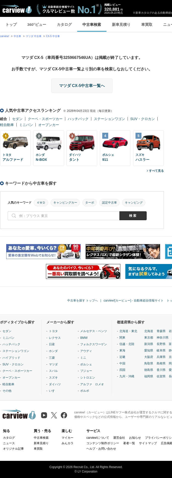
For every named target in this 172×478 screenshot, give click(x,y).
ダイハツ (55, 384)
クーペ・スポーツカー (45, 119)
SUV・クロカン (142, 119)
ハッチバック (78, 119)
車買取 (146, 24)
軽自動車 (7, 125)
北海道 (148, 331)
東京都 (148, 337)
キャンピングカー (65, 202)
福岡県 (148, 376)
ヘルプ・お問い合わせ (101, 448)
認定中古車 (109, 202)
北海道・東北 (128, 331)
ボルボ (84, 390)
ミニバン (26, 125)
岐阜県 (161, 350)
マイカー (67, 437)
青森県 (161, 331)
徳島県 (148, 370)
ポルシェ (86, 364)
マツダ (53, 364)
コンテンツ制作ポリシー (102, 443)
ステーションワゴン (109, 119)
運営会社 (119, 437)
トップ (11, 24)
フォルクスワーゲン (93, 344)
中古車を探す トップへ (82, 300)
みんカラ (67, 443)
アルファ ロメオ (92, 384)
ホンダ (53, 351)
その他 (6, 390)
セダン (17, 119)
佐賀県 (161, 376)
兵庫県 (161, 357)
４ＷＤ (40, 202)
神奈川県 (163, 337)
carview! (4, 36)
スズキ (53, 377)
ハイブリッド (11, 357)
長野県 (161, 344)
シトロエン (87, 377)
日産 (52, 344)
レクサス (55, 338)
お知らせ (135, 437)
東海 (122, 350)
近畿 (122, 357)
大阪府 (148, 357)
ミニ (83, 357)
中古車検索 (91, 24)
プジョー (86, 371)
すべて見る (156, 171)
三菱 (52, 357)
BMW (83, 338)
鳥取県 (148, 363)
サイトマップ (148, 443)
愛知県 (148, 350)
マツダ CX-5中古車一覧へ (82, 86)
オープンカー (48, 125)
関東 (122, 337)
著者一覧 (129, 443)
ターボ (89, 202)
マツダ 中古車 (33, 36)
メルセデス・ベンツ (93, 331)
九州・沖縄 (126, 376)
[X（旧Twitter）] (54, 415)
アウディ (86, 351)
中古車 (17, 36)
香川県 (161, 370)
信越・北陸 (126, 344)
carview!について (97, 437)
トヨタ (53, 331)
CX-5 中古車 (53, 36)
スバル (53, 371)
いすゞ (53, 390)
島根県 (161, 363)
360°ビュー (36, 24)
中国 (122, 363)
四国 (122, 370)
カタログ (64, 24)
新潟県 (148, 344)
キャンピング (134, 202)
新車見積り (121, 24)
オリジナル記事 (13, 448)
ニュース (9, 443)
